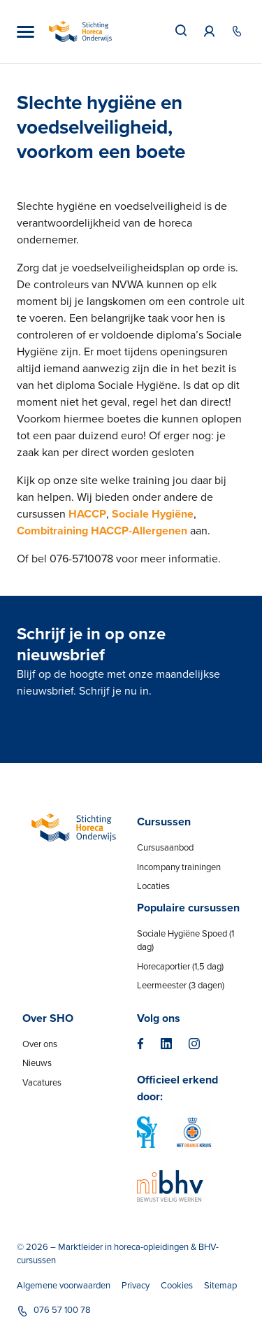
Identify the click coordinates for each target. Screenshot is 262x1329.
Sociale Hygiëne (153, 514)
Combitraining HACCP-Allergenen (102, 531)
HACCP (87, 514)
